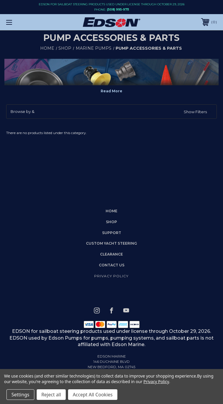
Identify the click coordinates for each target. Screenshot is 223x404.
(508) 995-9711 (118, 9)
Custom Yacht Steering (111, 243)
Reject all (51, 394)
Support (111, 233)
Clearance (111, 254)
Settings (20, 394)
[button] (111, 111)
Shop (111, 222)
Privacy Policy (111, 276)
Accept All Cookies (93, 394)
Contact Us (111, 265)
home (111, 211)
